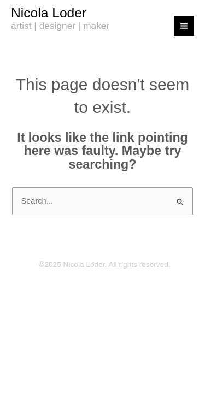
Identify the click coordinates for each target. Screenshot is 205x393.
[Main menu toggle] (184, 26)
